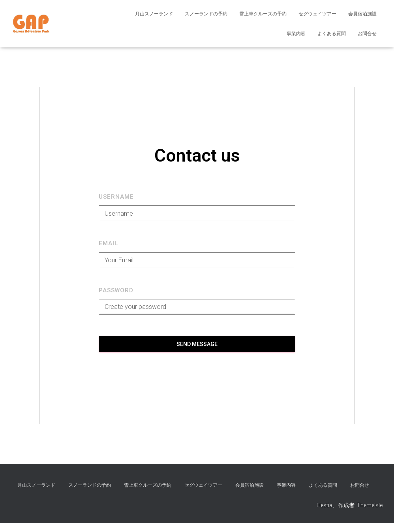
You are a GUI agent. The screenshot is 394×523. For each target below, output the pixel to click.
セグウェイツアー (317, 14)
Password (116, 290)
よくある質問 (331, 33)
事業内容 (296, 33)
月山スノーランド (154, 14)
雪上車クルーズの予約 (263, 14)
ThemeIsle (370, 505)
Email (108, 243)
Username (116, 196)
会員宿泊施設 (362, 14)
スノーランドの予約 (206, 14)
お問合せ (367, 33)
